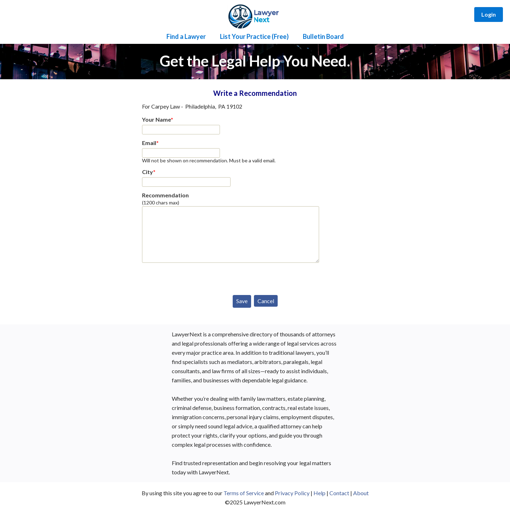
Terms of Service (243, 493)
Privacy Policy (292, 493)
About (361, 493)
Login (488, 14)
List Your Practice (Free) (254, 36)
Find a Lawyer (186, 36)
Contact (339, 493)
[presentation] (196, 277)
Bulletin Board (323, 36)
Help (319, 493)
